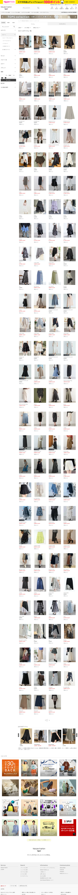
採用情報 (22, 891)
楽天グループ (67, 4)
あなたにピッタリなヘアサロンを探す (8, 886)
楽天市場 (74, 4)
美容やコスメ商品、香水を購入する (28, 886)
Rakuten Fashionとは (44, 863)
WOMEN (3, 22)
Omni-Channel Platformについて (46, 873)
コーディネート (62, 23)
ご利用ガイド (43, 865)
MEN (8, 22)
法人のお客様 (43, 869)
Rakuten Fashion (25, 20)
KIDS (13, 22)
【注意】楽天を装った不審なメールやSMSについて (39, 833)
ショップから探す (24, 863)
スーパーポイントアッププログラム (47, 861)
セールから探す (23, 867)
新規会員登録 (62, 861)
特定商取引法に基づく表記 (45, 871)
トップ (19, 20)
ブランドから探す (24, 861)
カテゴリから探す (24, 865)
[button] (26, 731)
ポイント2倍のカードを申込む (47, 886)
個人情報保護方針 (8, 891)
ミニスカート (5, 43)
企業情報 (2, 891)
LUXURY (2, 863)
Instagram (62, 865)
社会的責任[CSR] (16, 891)
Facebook (62, 863)
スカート (4, 34)
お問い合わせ (43, 867)
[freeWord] (8, 26)
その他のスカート (6, 46)
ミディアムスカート (7, 40)
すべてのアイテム (24, 869)
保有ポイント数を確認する (66, 886)
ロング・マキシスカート (8, 37)
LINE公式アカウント (64, 867)
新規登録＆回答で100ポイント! (56, 4)
